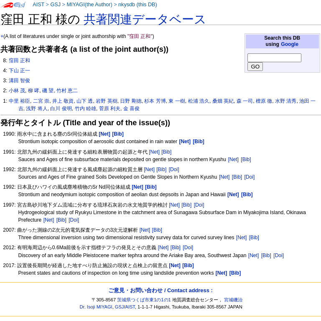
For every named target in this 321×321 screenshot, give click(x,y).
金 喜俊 (131, 108)
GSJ (55, 5)
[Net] (154, 152)
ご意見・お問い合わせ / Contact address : (160, 290)
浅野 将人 (36, 108)
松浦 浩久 (198, 101)
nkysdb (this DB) (137, 5)
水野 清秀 (285, 101)
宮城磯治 (233, 299)
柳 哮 (33, 91)
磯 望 (48, 91)
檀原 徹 (264, 101)
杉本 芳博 (155, 101)
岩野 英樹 (106, 101)
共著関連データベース (145, 19)
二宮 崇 (41, 101)
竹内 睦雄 (85, 108)
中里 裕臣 (19, 101)
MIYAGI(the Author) (89, 5)
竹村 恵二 (67, 91)
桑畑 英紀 (223, 101)
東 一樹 (176, 101)
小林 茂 (17, 91)
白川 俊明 (60, 108)
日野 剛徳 (130, 101)
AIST (38, 5)
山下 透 (84, 101)
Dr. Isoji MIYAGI (96, 306)
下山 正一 (19, 70)
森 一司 (245, 101)
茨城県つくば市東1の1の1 (144, 299)
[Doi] (174, 169)
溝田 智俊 (19, 80)
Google (289, 44)
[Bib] (166, 152)
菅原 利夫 (109, 108)
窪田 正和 (19, 60)
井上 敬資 (63, 101)
